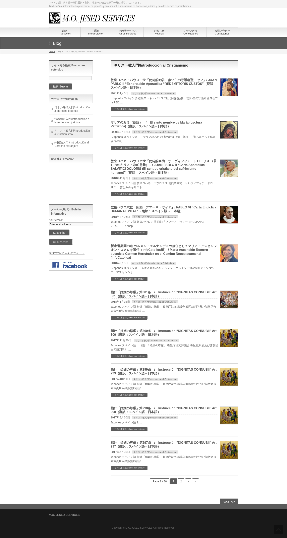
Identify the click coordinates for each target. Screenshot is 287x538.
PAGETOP (229, 501)
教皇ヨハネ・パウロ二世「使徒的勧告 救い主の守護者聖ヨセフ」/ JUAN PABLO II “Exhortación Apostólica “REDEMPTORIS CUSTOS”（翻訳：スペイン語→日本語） (164, 83)
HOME (52, 51)
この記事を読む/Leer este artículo (129, 109)
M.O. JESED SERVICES (139, 527)
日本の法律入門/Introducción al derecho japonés (72, 109)
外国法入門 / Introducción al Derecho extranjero (71, 144)
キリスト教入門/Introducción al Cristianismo (153, 93)
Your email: (56, 220)
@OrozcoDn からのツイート (67, 253)
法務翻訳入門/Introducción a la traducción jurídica (71, 120)
